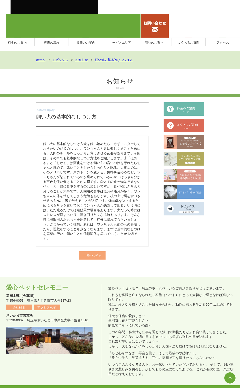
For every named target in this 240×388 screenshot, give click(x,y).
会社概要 (19, 300)
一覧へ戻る (92, 251)
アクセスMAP (46, 300)
